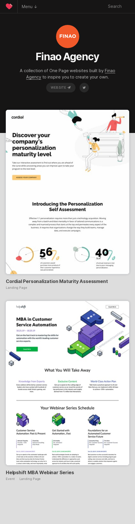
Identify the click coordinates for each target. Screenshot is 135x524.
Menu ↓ (29, 6)
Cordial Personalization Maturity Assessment (57, 281)
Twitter (84, 87)
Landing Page (16, 287)
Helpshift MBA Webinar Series (40, 472)
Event (10, 479)
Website (61, 87)
